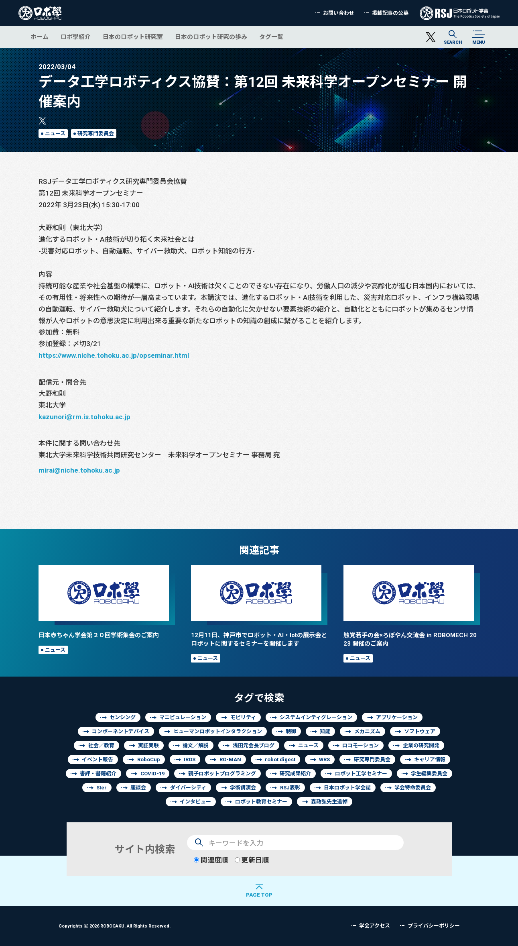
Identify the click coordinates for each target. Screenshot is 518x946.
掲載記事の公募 (390, 13)
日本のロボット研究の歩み (211, 37)
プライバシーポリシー (434, 925)
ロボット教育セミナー (261, 801)
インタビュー (195, 801)
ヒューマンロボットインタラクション (217, 731)
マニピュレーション (182, 717)
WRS (324, 759)
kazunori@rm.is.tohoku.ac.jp (84, 416)
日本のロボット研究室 (133, 37)
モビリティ (243, 717)
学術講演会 (243, 787)
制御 (291, 731)
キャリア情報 (429, 759)
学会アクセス (374, 925)
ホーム (39, 37)
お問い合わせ (338, 13)
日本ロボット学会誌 (347, 787)
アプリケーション (397, 717)
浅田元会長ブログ (253, 745)
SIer (101, 787)
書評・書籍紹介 (98, 773)
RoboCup (148, 759)
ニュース (55, 133)
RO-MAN (230, 759)
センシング (123, 717)
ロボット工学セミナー (361, 773)
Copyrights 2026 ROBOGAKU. (115, 926)
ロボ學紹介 (76, 37)
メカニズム (367, 731)
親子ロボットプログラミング (222, 773)
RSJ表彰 (290, 787)
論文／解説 (196, 745)
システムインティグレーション (316, 717)
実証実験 (148, 745)
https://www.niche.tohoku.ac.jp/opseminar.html (114, 355)
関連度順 (211, 859)
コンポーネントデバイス (120, 731)
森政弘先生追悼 (329, 801)
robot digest (280, 759)
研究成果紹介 (295, 773)
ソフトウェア (419, 731)
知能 (325, 731)
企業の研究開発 (421, 745)
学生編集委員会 (429, 773)
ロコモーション (360, 745)
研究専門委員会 (95, 133)
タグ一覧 (271, 37)
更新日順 (252, 859)
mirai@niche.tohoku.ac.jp (79, 470)
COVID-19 (152, 773)
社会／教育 (101, 745)
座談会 (138, 787)
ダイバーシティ (188, 787)
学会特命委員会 (412, 787)
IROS (189, 759)
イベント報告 (97, 759)
